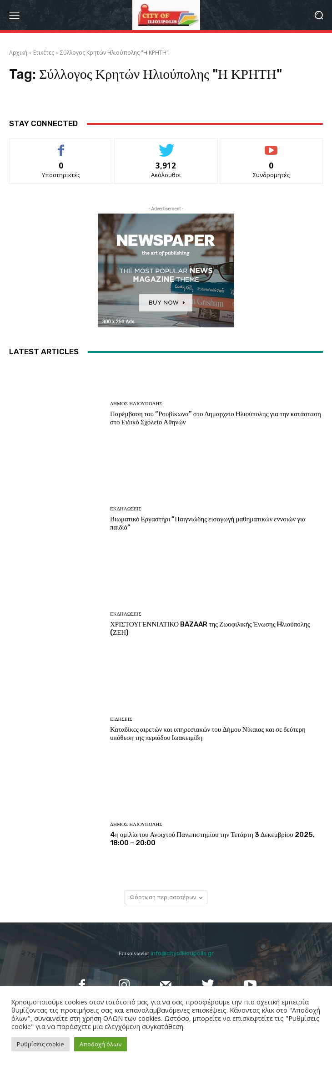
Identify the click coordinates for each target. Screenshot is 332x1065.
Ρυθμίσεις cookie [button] (40, 1044)
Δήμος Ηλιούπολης (136, 403)
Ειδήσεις (121, 719)
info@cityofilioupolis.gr (182, 953)
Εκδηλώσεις (125, 508)
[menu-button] (14, 15)
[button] (318, 15)
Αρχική (18, 52)
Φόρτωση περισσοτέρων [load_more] (166, 897)
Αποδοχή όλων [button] (100, 1044)
